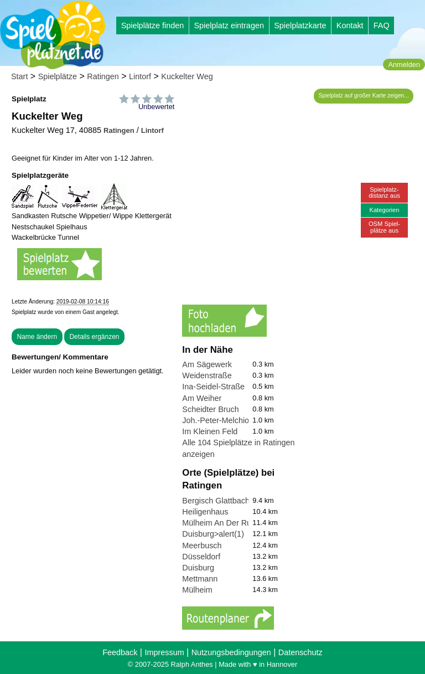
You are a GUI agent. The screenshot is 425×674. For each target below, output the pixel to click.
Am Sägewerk (207, 364)
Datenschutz (300, 652)
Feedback (119, 652)
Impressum (164, 652)
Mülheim (197, 589)
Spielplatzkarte (300, 25)
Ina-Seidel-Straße (213, 386)
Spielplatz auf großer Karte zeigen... (364, 95)
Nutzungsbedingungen (231, 652)
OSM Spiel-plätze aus (384, 226)
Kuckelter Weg (186, 76)
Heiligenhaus (205, 511)
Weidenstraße (206, 375)
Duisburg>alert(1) (213, 533)
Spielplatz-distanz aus (384, 192)
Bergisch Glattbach (216, 500)
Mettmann (199, 578)
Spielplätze (57, 76)
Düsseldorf (201, 556)
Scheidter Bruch (210, 409)
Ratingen (103, 76)
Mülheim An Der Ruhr (220, 522)
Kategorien (384, 210)
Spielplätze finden (152, 25)
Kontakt (350, 25)
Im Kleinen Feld (209, 431)
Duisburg (198, 567)
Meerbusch (201, 545)
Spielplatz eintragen (228, 25)
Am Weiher (201, 398)
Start (19, 76)
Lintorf (140, 76)
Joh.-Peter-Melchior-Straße (230, 420)
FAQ (382, 25)
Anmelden (404, 64)
